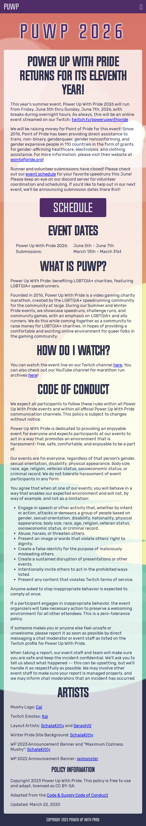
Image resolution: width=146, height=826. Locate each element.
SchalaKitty (52, 725)
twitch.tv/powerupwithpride (100, 119)
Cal (39, 707)
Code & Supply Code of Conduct (77, 795)
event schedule (41, 174)
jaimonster (87, 758)
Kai (45, 716)
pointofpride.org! (27, 159)
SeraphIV (82, 725)
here (117, 365)
